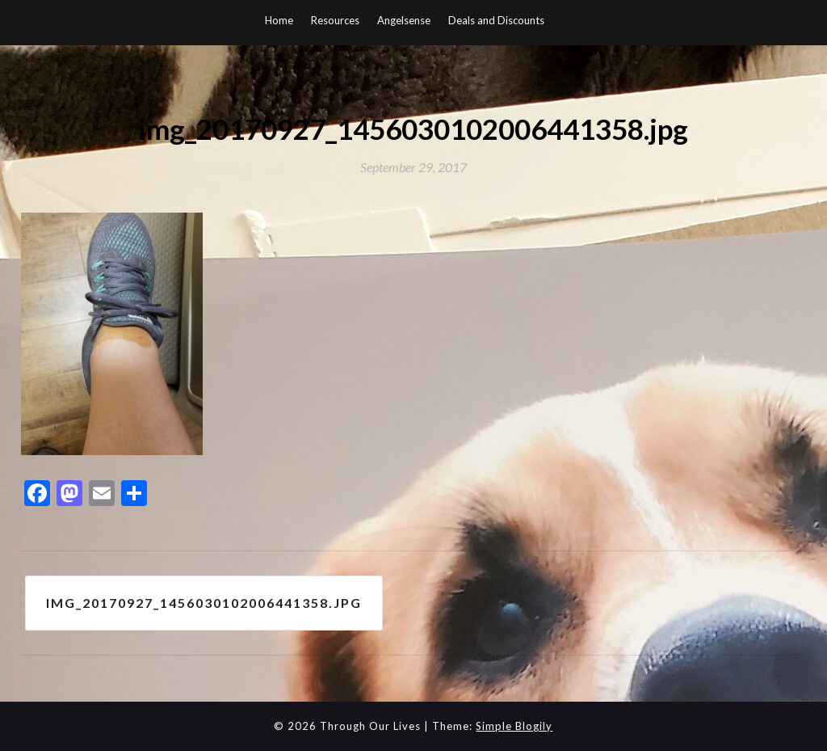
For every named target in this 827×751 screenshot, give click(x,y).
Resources (335, 20)
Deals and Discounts (496, 20)
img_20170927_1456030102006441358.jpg (204, 602)
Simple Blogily (514, 725)
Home (279, 20)
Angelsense (403, 20)
